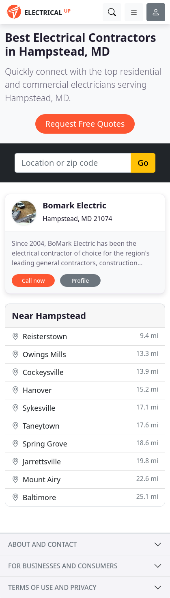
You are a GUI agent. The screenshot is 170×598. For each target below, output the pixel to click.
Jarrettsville (85, 461)
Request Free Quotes (85, 123)
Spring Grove (85, 443)
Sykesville (85, 408)
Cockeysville (85, 372)
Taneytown (85, 425)
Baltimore (85, 497)
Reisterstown (85, 336)
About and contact (42, 544)
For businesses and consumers (62, 565)
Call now (33, 280)
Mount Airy (85, 479)
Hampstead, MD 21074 (77, 218)
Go (143, 162)
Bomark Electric (74, 205)
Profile (80, 280)
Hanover (85, 390)
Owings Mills (85, 354)
